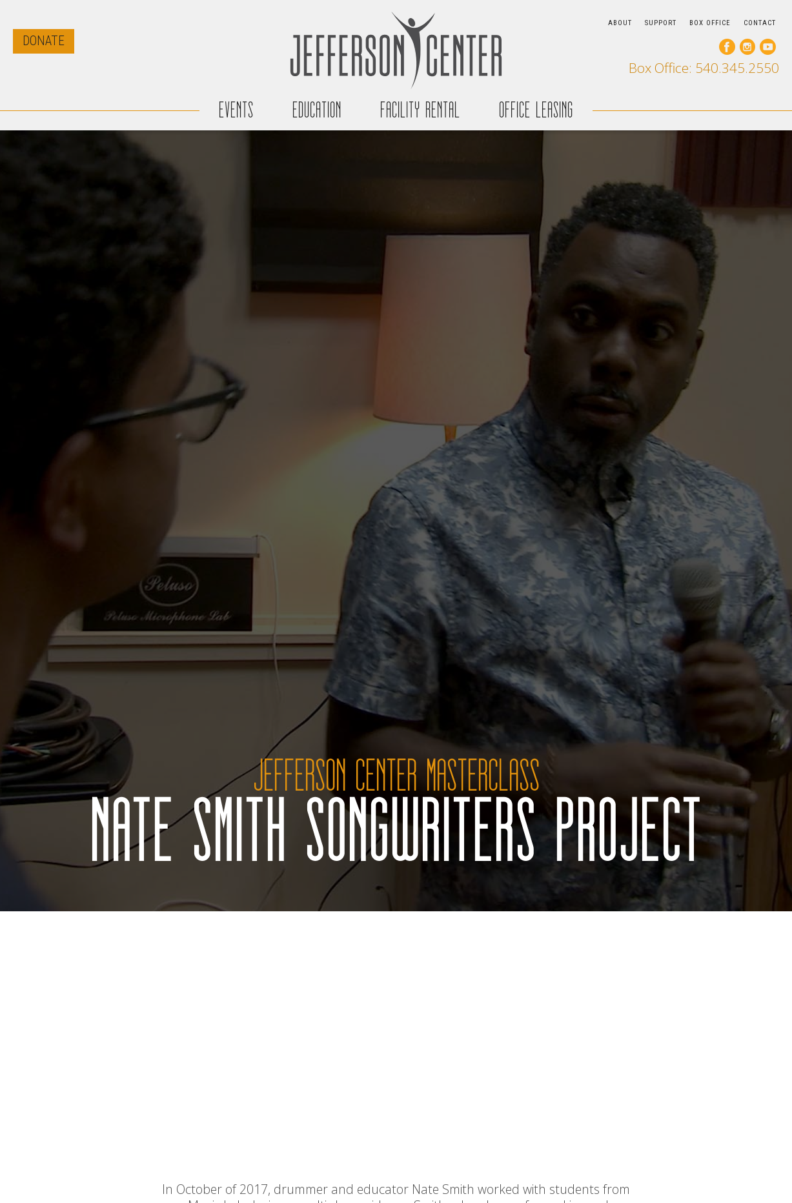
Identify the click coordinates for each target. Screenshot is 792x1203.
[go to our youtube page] (768, 47)
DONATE (44, 41)
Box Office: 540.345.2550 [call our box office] (704, 68)
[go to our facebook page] (727, 47)
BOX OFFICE (710, 23)
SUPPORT (660, 23)
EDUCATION (316, 110)
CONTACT (760, 23)
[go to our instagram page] (748, 47)
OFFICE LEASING (536, 110)
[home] (396, 50)
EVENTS (236, 110)
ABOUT (620, 23)
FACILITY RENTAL (420, 110)
